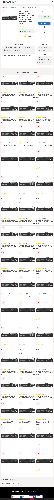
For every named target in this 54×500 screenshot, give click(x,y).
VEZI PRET (44, 23)
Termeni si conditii (16, 491)
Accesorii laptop (5, 7)
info (16, 97)
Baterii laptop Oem (32, 7)
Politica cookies (38, 491)
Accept (32, 499)
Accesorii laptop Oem (22, 7)
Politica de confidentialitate (27, 491)
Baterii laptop (13, 7)
